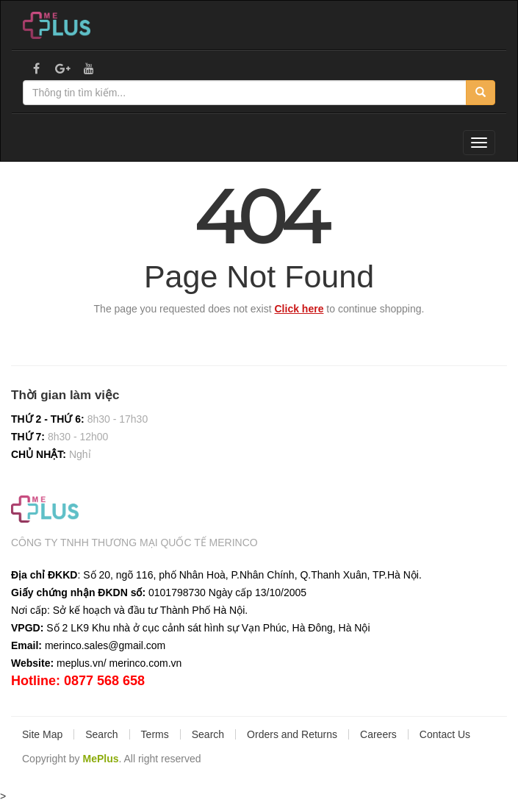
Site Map (42, 734)
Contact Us (445, 734)
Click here (299, 309)
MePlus (100, 759)
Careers (378, 734)
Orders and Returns (292, 734)
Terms (155, 734)
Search (101, 734)
